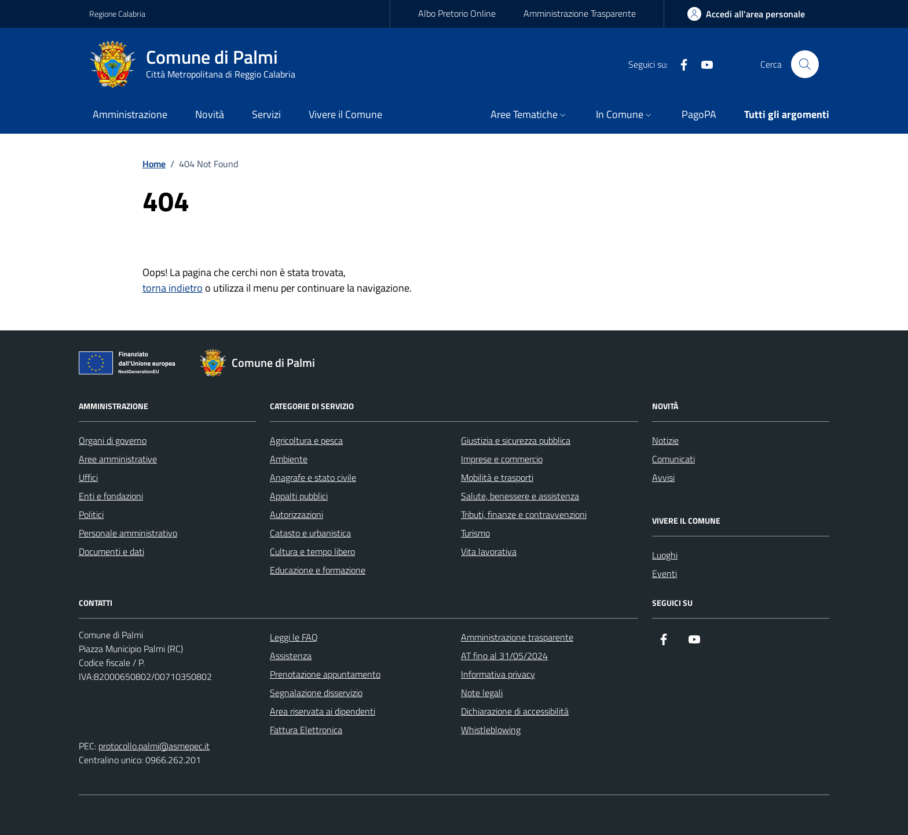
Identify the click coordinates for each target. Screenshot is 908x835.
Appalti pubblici (299, 496)
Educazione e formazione (317, 570)
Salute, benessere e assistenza (520, 496)
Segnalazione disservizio (316, 693)
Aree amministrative (118, 459)
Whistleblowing (491, 730)
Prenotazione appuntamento (325, 674)
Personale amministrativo (128, 533)
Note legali (482, 693)
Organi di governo (113, 440)
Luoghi (665, 555)
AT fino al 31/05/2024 (504, 656)
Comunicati (673, 459)
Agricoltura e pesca (306, 440)
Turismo (475, 533)
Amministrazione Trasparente (579, 13)
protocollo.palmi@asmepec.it (154, 746)
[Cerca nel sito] (805, 64)
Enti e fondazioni (111, 496)
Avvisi (663, 477)
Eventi (664, 573)
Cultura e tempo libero (312, 551)
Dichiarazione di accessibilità (515, 711)
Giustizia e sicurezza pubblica (515, 440)
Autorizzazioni (296, 514)
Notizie (665, 440)
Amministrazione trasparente (517, 637)
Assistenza (291, 656)
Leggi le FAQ (294, 637)
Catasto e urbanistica (310, 533)
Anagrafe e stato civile (313, 477)
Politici (91, 514)
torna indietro (172, 288)
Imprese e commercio (502, 459)
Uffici (88, 477)
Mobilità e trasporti (497, 477)
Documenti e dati (111, 551)
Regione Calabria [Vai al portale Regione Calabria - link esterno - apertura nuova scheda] (117, 14)
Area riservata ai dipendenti (322, 711)
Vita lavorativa (489, 551)
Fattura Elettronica (306, 730)
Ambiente (288, 459)
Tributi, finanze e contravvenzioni (524, 514)
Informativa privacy (498, 674)
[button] (529, 115)
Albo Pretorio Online (457, 13)
